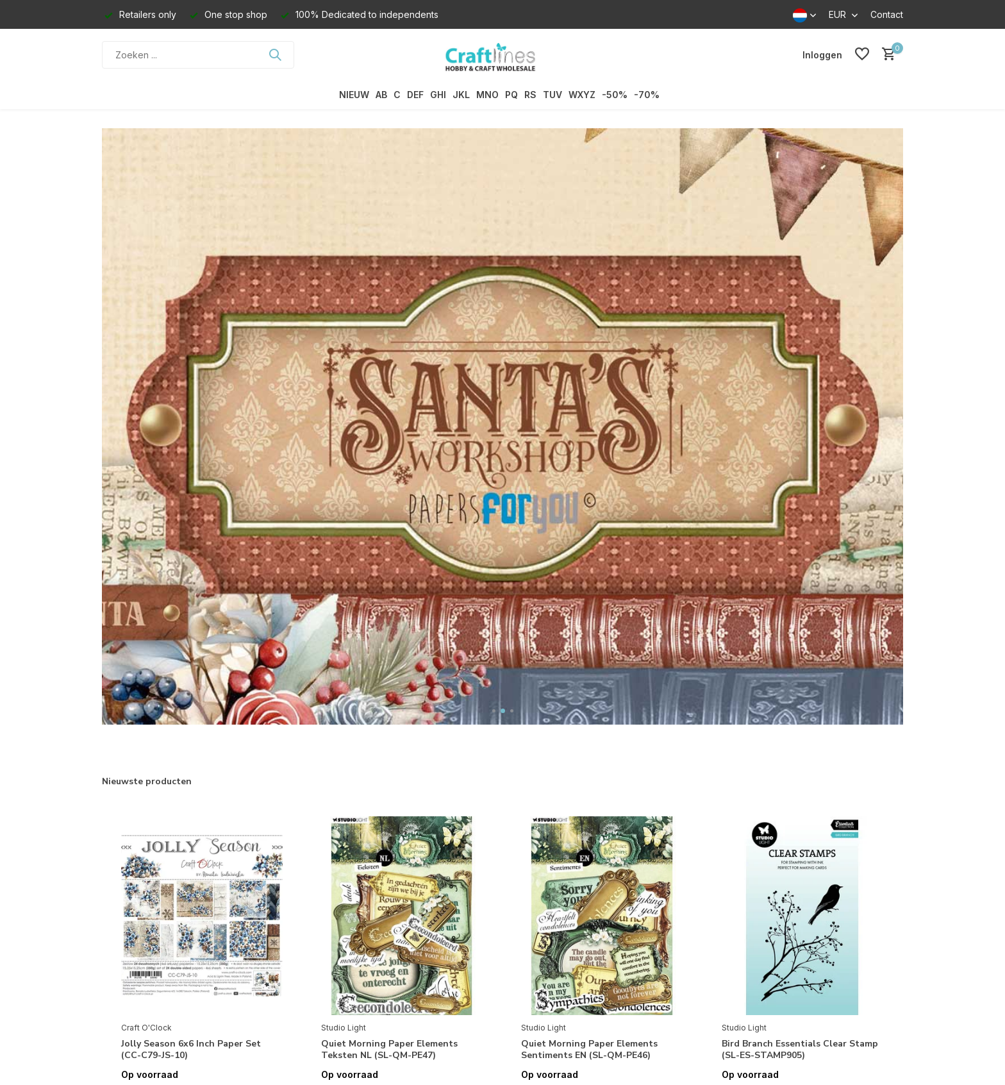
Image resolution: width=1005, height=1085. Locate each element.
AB (381, 94)
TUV (552, 94)
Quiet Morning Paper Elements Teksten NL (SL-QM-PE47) (389, 1049)
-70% (647, 94)
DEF (415, 94)
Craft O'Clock (146, 1027)
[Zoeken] (198, 55)
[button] (494, 710)
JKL (461, 94)
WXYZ (582, 94)
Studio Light (343, 1027)
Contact (886, 14)
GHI (438, 94)
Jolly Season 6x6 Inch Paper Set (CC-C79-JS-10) (191, 1049)
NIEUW (354, 94)
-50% (614, 94)
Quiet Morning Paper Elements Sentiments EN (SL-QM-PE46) (589, 1049)
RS (530, 94)
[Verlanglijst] (862, 54)
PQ (511, 94)
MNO (487, 94)
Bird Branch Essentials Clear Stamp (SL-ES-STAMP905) (800, 1049)
